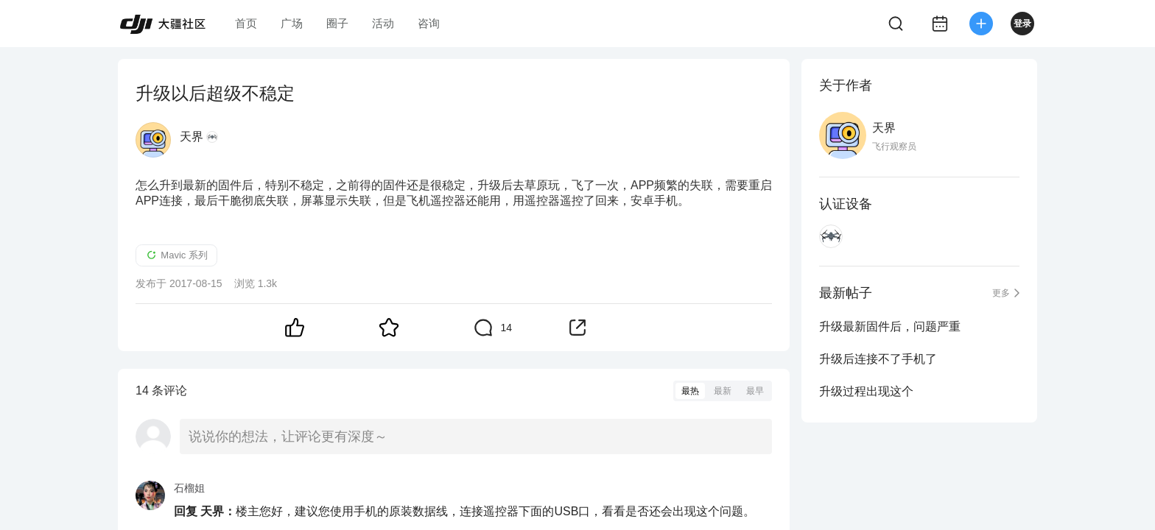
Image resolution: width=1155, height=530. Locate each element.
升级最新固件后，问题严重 (890, 326)
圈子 (337, 23)
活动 (383, 23)
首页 (246, 23)
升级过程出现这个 (866, 391)
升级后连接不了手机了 (878, 359)
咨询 (429, 23)
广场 (292, 23)
